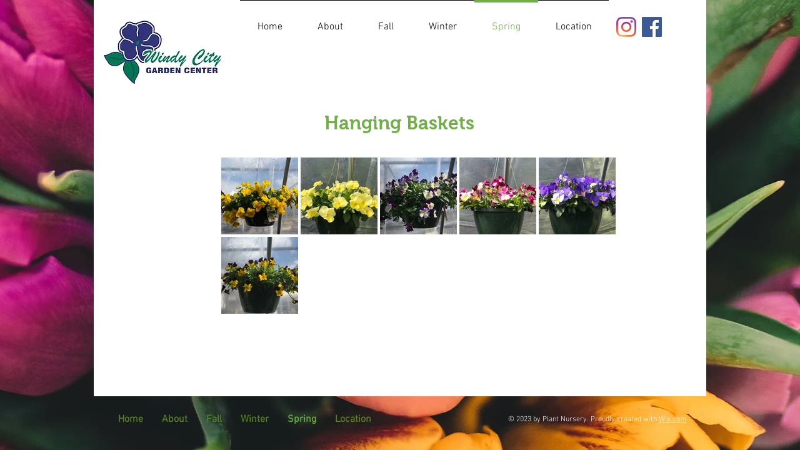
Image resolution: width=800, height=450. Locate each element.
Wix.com (672, 419)
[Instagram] (626, 27)
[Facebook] (652, 27)
